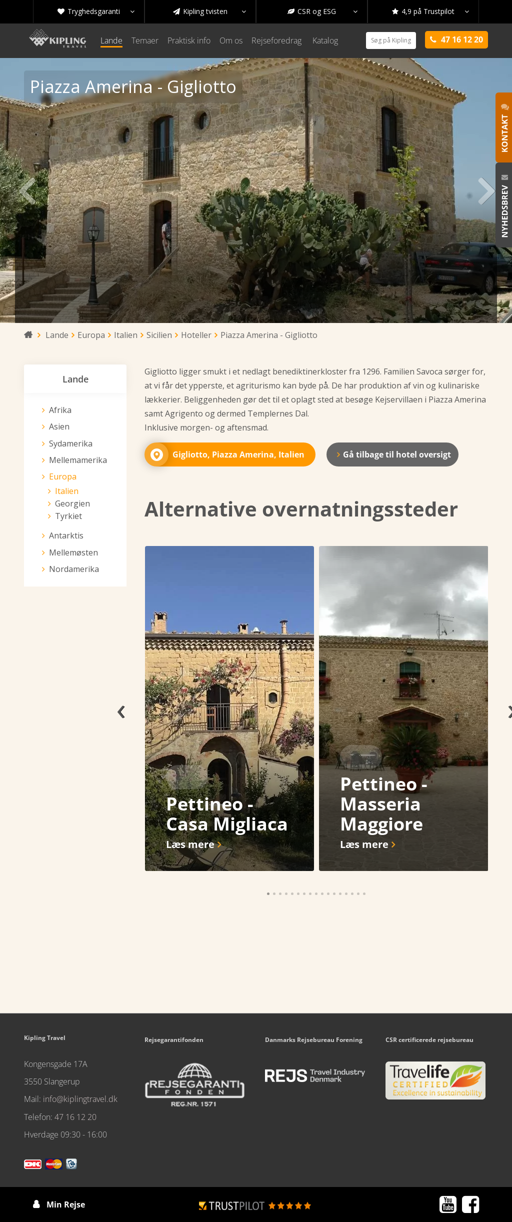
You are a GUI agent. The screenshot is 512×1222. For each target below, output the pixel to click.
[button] (268, 893)
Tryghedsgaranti (96, 11)
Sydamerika (70, 443)
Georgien (72, 503)
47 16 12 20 (75, 1117)
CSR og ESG (323, 11)
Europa (62, 476)
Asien (59, 426)
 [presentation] (486, 190)
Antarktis (66, 535)
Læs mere (190, 844)
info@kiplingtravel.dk (80, 1099)
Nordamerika (74, 569)
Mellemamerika (78, 460)
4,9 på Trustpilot (430, 11)
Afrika (60, 410)
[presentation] (121, 708)
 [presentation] (26, 190)
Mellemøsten (73, 552)
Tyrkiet (68, 516)
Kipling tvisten (209, 11)
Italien (66, 491)
